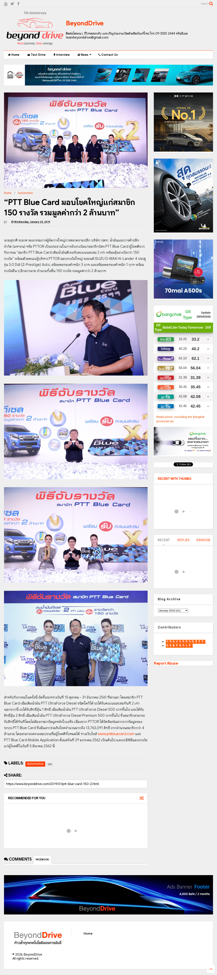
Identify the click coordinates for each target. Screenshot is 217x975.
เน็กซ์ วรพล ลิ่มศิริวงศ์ (179, 646)
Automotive (25, 193)
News (84, 55)
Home (13, 55)
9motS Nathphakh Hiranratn (186, 642)
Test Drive (36, 55)
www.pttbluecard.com (116, 734)
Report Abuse (166, 663)
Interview (62, 55)
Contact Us (108, 55)
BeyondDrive (85, 23)
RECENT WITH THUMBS (174, 479)
